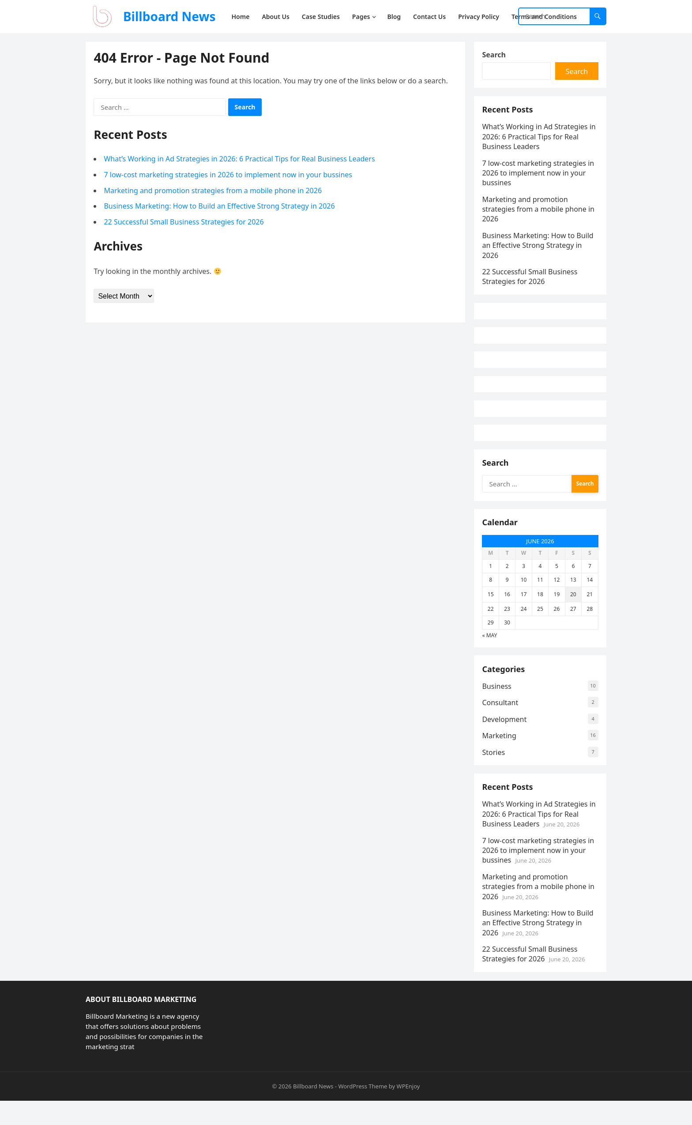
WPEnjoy (408, 1110)
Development (505, 740)
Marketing (500, 757)
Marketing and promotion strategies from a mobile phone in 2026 (214, 191)
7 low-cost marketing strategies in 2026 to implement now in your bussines (229, 175)
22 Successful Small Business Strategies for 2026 (184, 222)
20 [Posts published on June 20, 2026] (573, 613)
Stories (494, 773)
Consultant (501, 724)
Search (494, 55)
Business (497, 707)
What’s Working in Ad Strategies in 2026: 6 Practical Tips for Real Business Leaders (240, 159)
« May (490, 654)
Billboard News (169, 16)
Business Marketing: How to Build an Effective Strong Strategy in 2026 (220, 207)
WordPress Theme (362, 1110)
